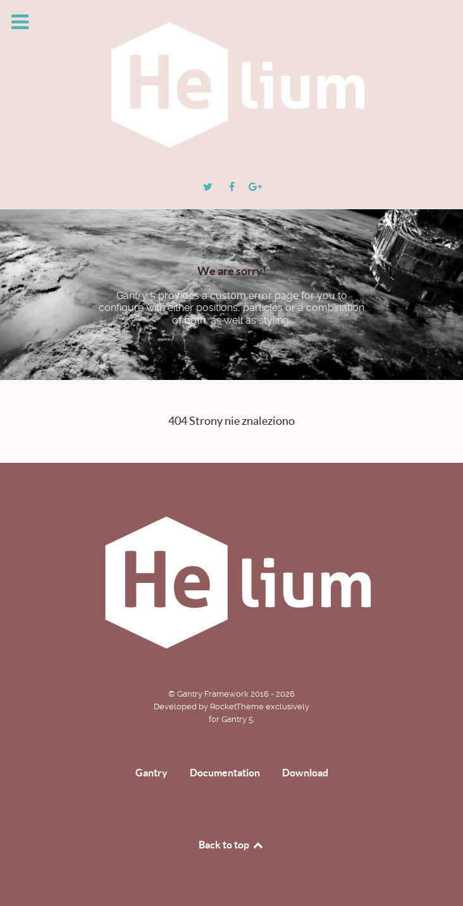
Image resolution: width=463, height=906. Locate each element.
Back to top (231, 844)
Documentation (225, 772)
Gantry (151, 772)
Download (305, 772)
